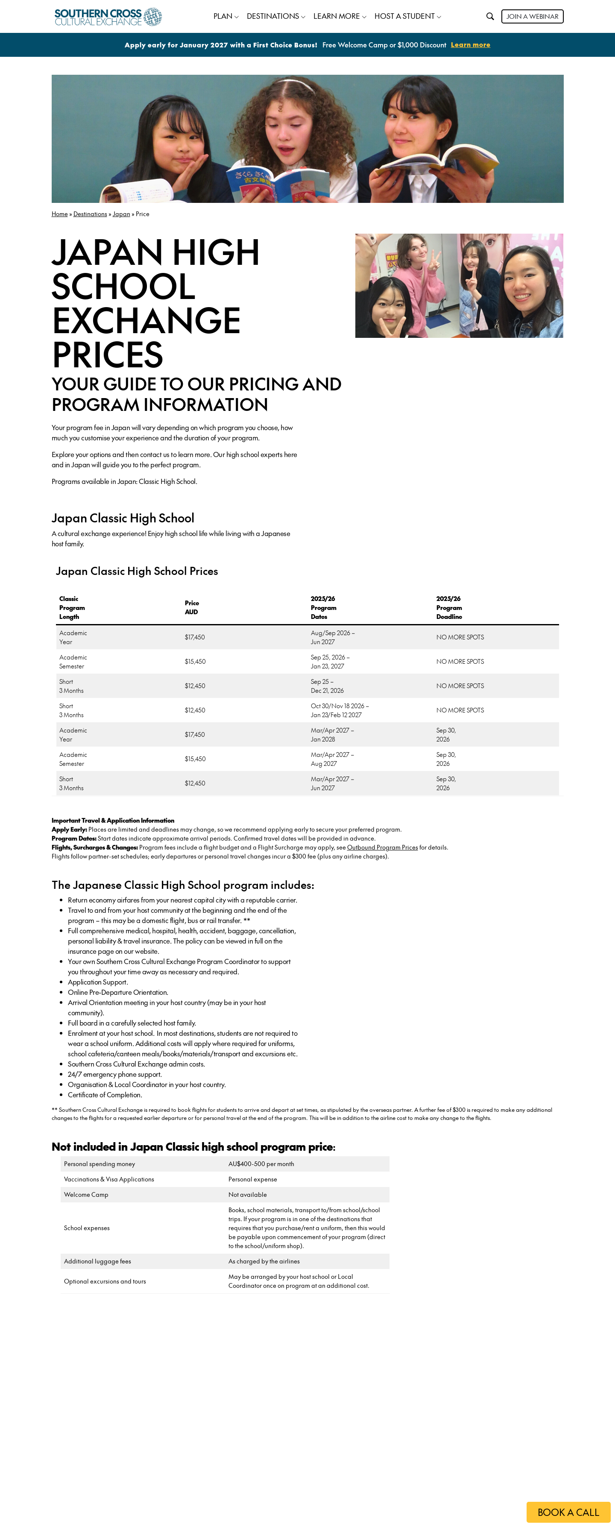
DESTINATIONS (273, 15)
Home (60, 212)
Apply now (112, 1490)
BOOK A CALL (566, 1512)
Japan (121, 212)
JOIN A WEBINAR (533, 15)
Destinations (90, 212)
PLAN (223, 15)
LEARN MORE (336, 15)
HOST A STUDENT (405, 15)
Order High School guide (142, 1463)
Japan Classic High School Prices (137, 569)
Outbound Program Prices (382, 845)
